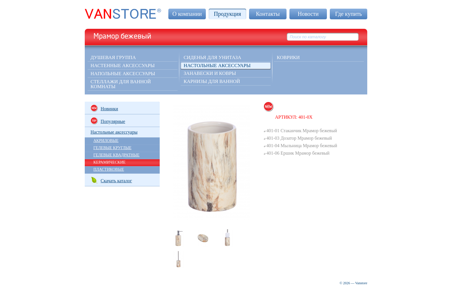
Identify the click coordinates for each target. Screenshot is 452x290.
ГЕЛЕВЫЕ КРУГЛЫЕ (112, 148)
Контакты (268, 14)
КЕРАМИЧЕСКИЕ (109, 162)
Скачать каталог (111, 180)
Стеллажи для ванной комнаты (121, 84)
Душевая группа (113, 57)
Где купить (348, 14)
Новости (308, 14)
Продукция (227, 14)
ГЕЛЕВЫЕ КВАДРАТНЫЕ (116, 155)
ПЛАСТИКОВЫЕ (108, 169)
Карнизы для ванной (212, 81)
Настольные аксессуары (217, 65)
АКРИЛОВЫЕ (105, 141)
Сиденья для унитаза (212, 57)
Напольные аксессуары (123, 73)
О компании (187, 14)
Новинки (104, 108)
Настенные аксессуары (123, 65)
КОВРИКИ (288, 57)
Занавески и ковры (210, 73)
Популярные (108, 120)
